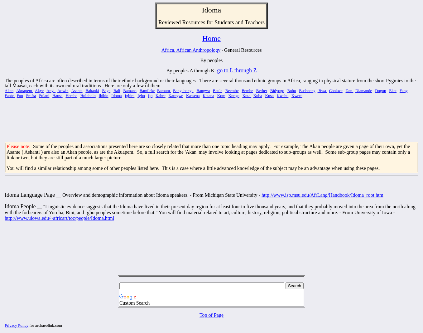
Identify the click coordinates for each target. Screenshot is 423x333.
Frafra (31, 95)
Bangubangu (183, 90)
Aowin (62, 90)
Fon (20, 95)
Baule (217, 90)
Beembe (232, 90)
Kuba (257, 95)
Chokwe (335, 90)
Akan (9, 90)
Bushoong (307, 90)
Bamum (164, 90)
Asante (77, 90)
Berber (261, 90)
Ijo (150, 95)
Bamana (130, 90)
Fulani (44, 95)
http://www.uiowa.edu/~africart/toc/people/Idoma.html (59, 218)
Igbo (141, 95)
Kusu (269, 95)
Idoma (116, 95)
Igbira (129, 95)
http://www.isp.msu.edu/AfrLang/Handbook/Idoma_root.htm (322, 195)
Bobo (291, 90)
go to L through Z (237, 70)
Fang (404, 90)
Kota (247, 95)
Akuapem (24, 90)
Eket (393, 90)
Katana (208, 95)
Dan (349, 90)
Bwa (322, 90)
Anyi (50, 90)
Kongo (233, 95)
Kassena (192, 95)
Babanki (92, 90)
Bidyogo (277, 90)
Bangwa (203, 90)
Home (211, 38)
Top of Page (211, 315)
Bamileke (147, 90)
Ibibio (103, 95)
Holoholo (88, 95)
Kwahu (283, 95)
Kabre (161, 95)
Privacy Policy (16, 325)
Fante (10, 95)
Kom (221, 95)
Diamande (363, 90)
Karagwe (175, 95)
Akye (39, 90)
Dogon (380, 90)
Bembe (247, 90)
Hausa (57, 95)
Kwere (296, 95)
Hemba (71, 95)
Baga (106, 90)
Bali (116, 90)
